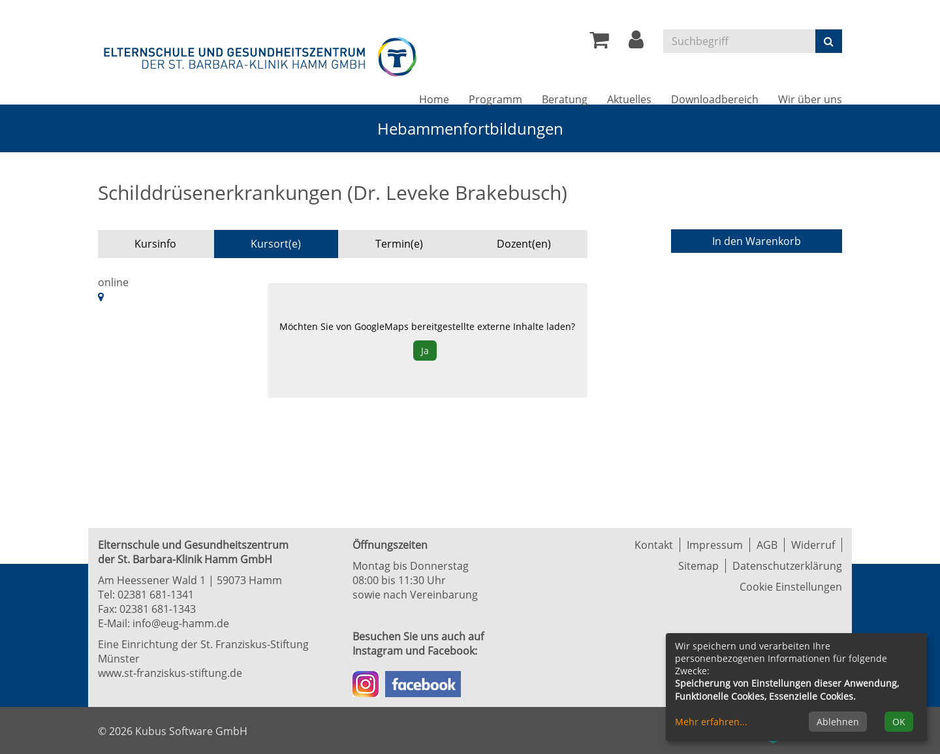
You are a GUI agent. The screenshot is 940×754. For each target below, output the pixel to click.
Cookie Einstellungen (791, 587)
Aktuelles (629, 99)
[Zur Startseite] (261, 54)
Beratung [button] (565, 99)
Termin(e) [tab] (399, 244)
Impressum (715, 545)
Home (434, 99)
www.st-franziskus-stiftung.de (170, 673)
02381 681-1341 (156, 594)
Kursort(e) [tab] (276, 244)
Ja (425, 350)
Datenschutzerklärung (787, 566)
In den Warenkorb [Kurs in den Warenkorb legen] (756, 241)
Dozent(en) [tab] (524, 244)
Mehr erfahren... (711, 721)
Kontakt (653, 545)
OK (898, 721)
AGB (767, 545)
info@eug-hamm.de (181, 623)
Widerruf (813, 545)
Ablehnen (838, 721)
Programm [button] (495, 99)
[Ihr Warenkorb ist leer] (599, 43)
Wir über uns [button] (810, 99)
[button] (636, 43)
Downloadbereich (715, 99)
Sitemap (698, 566)
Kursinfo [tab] (155, 244)
